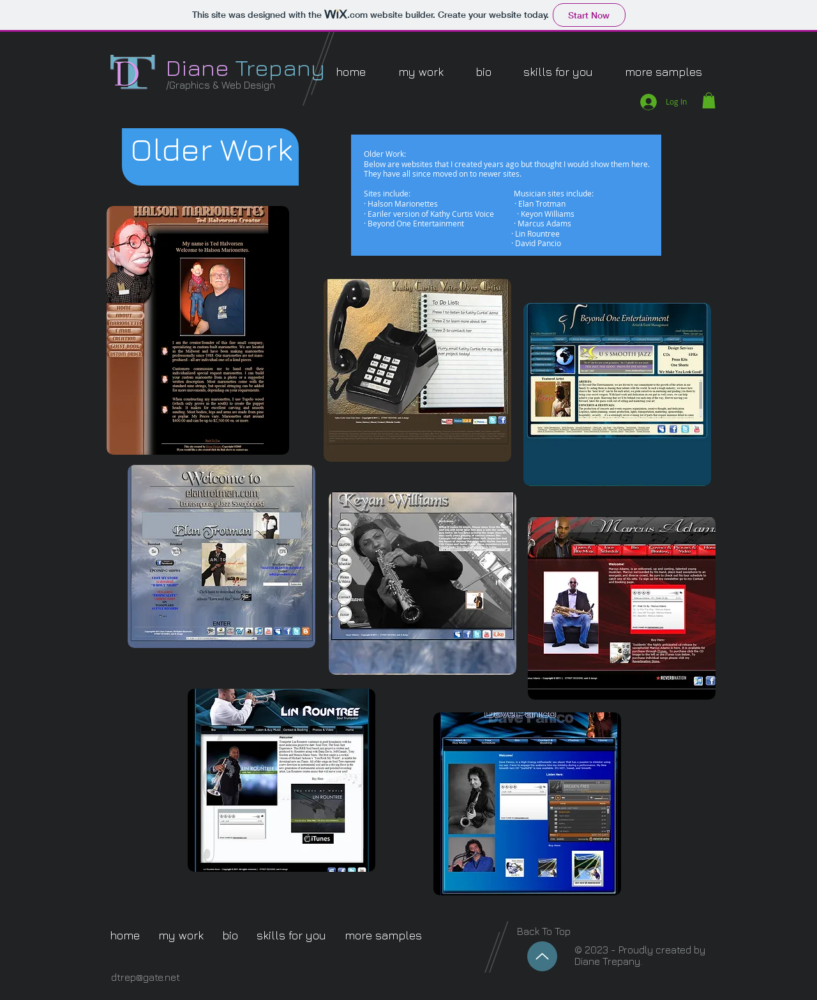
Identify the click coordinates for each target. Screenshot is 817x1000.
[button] (421, 72)
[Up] (542, 956)
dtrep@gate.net (145, 977)
